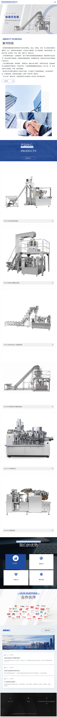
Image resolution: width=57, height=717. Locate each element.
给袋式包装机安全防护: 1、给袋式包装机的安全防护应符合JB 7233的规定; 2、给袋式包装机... (25, 673)
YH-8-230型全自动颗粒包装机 (11, 282)
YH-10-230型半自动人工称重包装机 (13, 344)
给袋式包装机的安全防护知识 (12, 670)
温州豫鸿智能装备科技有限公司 (20, 713)
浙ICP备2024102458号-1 (32, 713)
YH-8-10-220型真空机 (9, 530)
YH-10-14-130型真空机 (10, 468)
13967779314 (10, 701)
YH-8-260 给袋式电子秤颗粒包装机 (13, 406)
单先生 (28, 701)
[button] (27, 32)
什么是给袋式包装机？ (10, 681)
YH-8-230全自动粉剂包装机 (11, 221)
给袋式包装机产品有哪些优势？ (12, 658)
